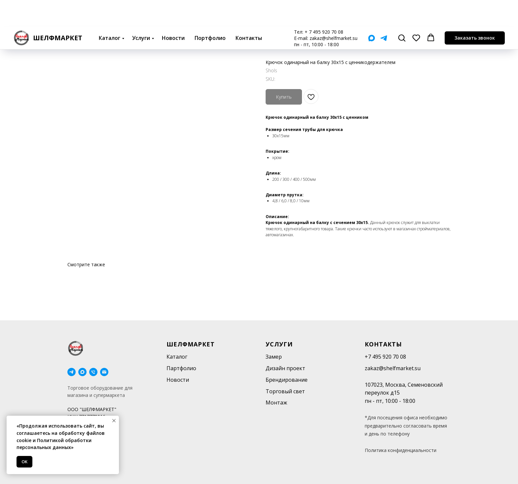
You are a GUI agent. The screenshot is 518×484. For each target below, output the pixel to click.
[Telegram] (384, 11)
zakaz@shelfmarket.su (333, 11)
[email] (104, 372)
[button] (402, 11)
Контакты (249, 11)
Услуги (141, 11)
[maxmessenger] (82, 372)
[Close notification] (114, 420)
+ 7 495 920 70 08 (324, 5)
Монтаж (276, 402)
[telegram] (71, 372)
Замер (274, 356)
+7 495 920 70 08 (385, 356)
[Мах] (371, 11)
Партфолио (181, 368)
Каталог (109, 11)
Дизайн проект (285, 368)
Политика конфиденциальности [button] (400, 450)
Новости (173, 11)
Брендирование (287, 379)
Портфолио (210, 11)
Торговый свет (285, 391)
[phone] (93, 372)
